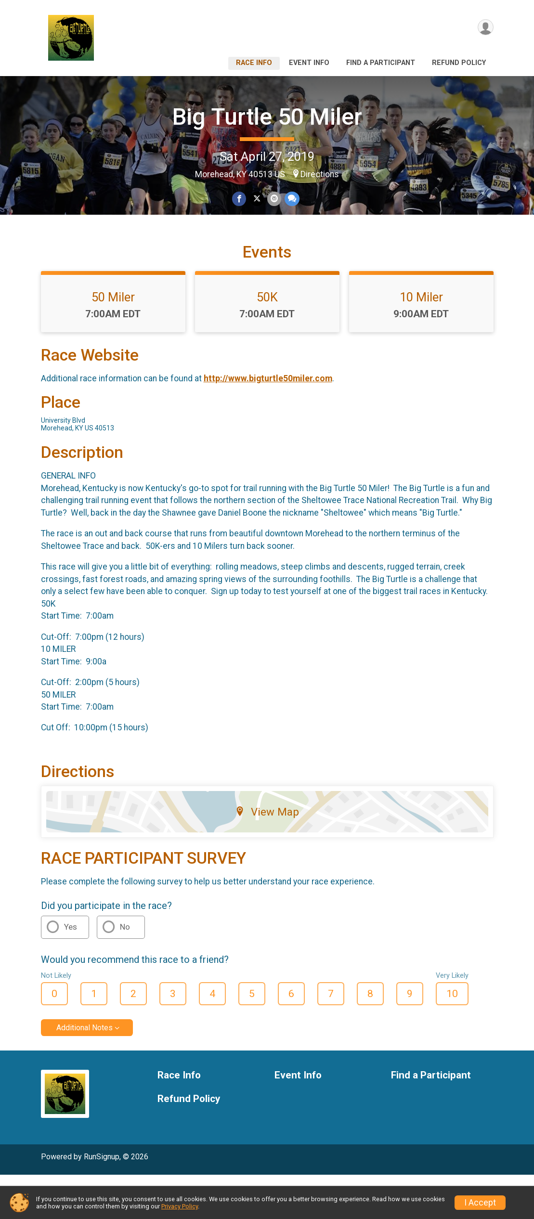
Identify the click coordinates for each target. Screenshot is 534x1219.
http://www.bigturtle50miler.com (268, 423)
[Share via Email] (274, 200)
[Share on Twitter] (257, 200)
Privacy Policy (179, 1206)
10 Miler (421, 341)
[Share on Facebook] (240, 200)
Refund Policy (459, 63)
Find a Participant (380, 63)
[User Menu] (485, 28)
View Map (267, 856)
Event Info (309, 63)
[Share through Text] (291, 200)
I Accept (480, 1202)
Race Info (254, 63)
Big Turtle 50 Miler (267, 116)
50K (267, 341)
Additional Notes (84, 1072)
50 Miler (113, 341)
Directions (319, 174)
